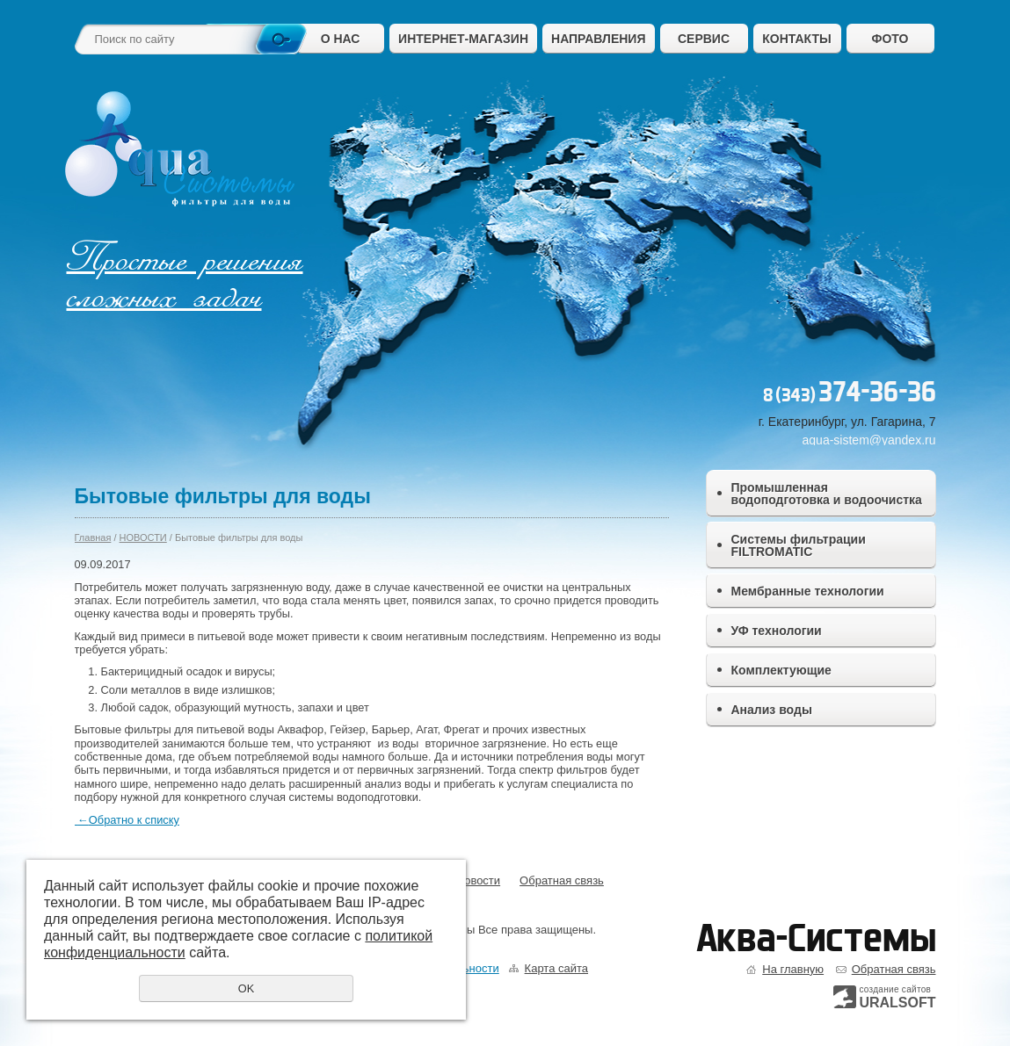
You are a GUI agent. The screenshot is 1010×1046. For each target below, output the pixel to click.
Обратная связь (562, 880)
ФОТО (890, 39)
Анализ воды (771, 710)
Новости (478, 880)
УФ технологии (776, 631)
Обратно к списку (127, 819)
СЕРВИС (704, 39)
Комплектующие (781, 670)
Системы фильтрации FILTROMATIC (798, 545)
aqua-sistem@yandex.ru (869, 440)
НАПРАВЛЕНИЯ (598, 39)
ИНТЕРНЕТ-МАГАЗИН (463, 39)
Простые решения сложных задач (185, 278)
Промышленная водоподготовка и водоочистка (826, 493)
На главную (793, 969)
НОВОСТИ (143, 537)
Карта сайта (556, 968)
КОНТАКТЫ (796, 39)
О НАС (340, 39)
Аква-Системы (816, 938)
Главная (93, 537)
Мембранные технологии (807, 591)
